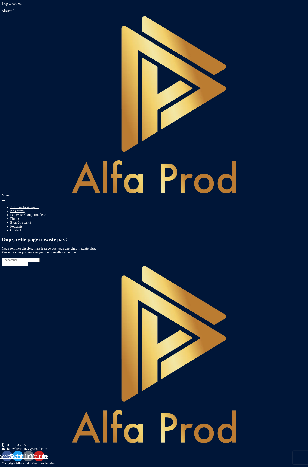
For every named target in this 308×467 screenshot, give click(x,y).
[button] (154, 197)
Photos (15, 218)
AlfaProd (8, 11)
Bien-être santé (20, 222)
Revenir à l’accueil (15, 264)
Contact (15, 230)
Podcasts (16, 226)
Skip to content (12, 3)
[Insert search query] (21, 260)
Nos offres (17, 211)
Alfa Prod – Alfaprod (24, 207)
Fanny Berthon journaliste (28, 215)
